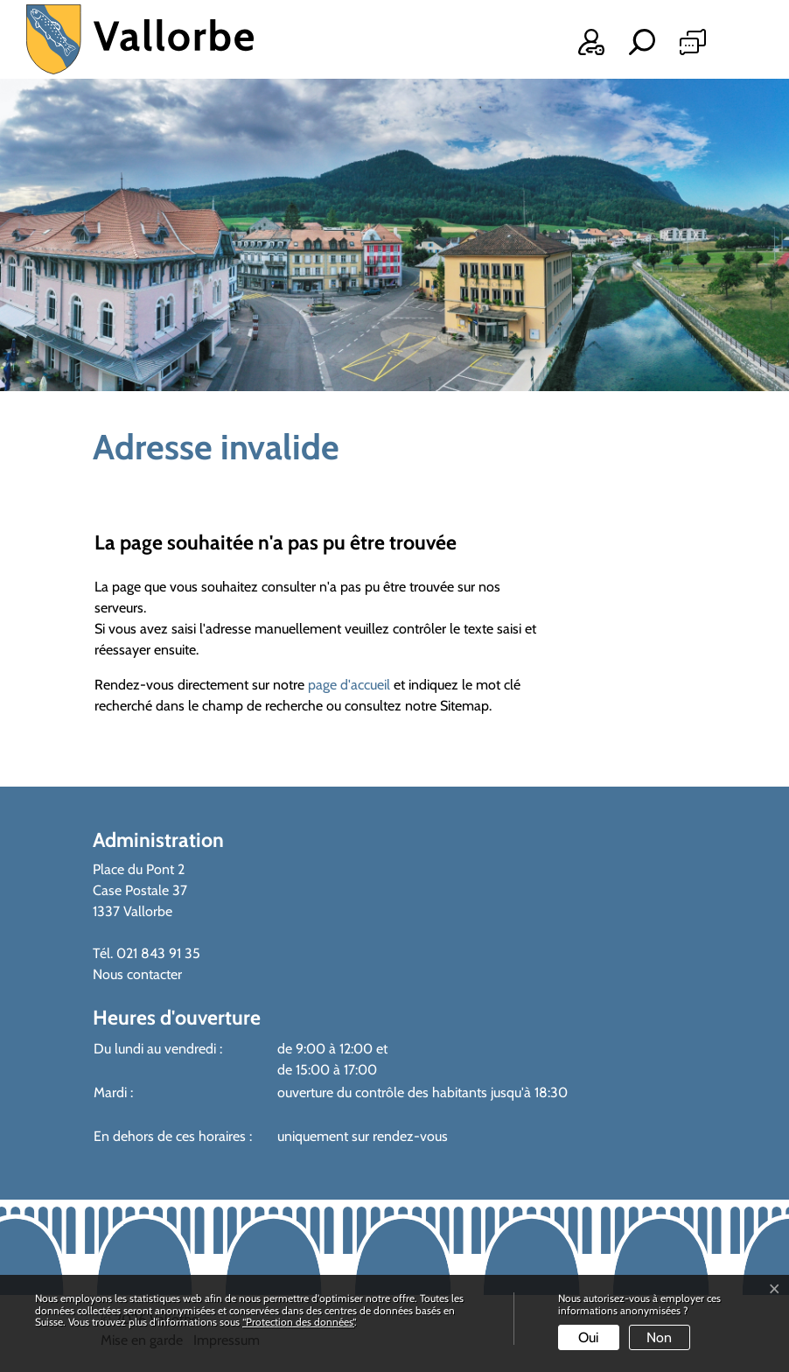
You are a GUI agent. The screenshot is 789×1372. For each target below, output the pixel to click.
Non (659, 1337)
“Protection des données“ (298, 1321)
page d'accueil (349, 684)
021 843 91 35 (158, 953)
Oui (588, 1337)
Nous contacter (137, 974)
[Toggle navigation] (738, 45)
